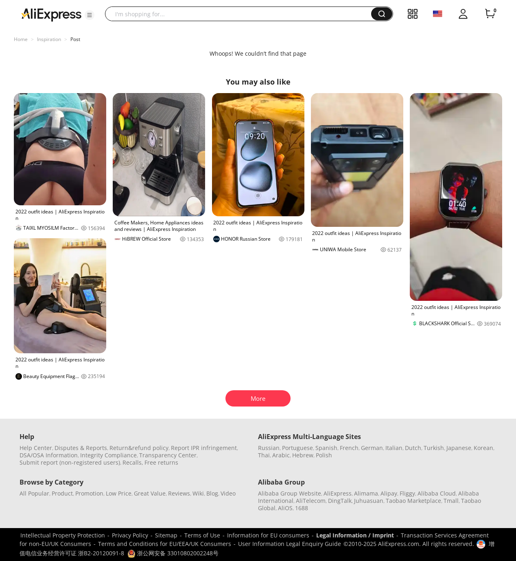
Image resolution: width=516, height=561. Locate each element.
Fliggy (407, 493)
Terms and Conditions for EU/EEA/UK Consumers (164, 544)
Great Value (150, 493)
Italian (393, 448)
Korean (483, 448)
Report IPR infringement (204, 448)
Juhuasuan (368, 500)
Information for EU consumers (268, 535)
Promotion (89, 493)
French (349, 448)
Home (21, 39)
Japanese (458, 448)
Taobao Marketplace (413, 500)
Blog (212, 493)
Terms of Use (202, 535)
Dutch (413, 448)
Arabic (281, 455)
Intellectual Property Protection (62, 535)
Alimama (366, 493)
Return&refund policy (138, 448)
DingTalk (340, 500)
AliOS (285, 508)
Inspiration (49, 39)
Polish (324, 455)
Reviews (179, 493)
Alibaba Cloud (437, 493)
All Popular (34, 493)
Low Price (118, 493)
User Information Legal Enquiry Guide (289, 544)
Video (228, 493)
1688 (301, 508)
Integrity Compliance (108, 455)
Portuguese (297, 448)
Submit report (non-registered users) (70, 462)
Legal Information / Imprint (355, 535)
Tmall (451, 500)
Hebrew (302, 455)
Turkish (434, 448)
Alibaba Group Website (289, 493)
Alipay (388, 493)
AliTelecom (311, 500)
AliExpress (338, 493)
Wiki (198, 493)
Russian (269, 448)
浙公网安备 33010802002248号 (173, 553)
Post (75, 39)
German (372, 448)
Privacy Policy (130, 535)
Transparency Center (168, 455)
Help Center (36, 448)
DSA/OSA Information (49, 455)
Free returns (161, 462)
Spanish (326, 448)
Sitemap (166, 535)
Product (62, 493)
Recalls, (132, 462)
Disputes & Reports (81, 448)
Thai (264, 455)
